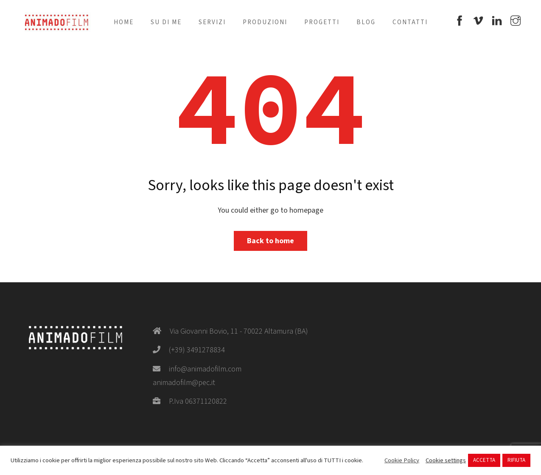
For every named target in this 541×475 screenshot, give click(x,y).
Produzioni (265, 22)
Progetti (321, 22)
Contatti (410, 22)
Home (124, 22)
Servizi (212, 22)
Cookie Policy (401, 460)
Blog (366, 22)
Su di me (166, 22)
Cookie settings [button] (446, 460)
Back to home (270, 241)
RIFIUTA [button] (516, 460)
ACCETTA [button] (484, 460)
